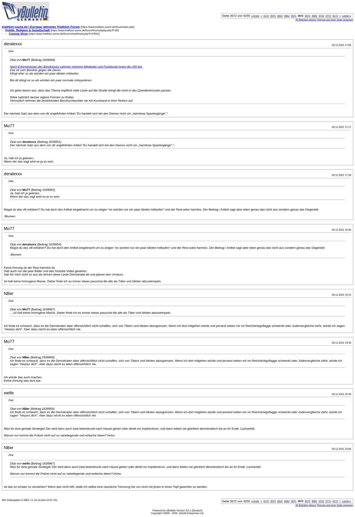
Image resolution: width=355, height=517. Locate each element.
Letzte (346, 15)
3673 (307, 15)
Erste (255, 15)
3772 (328, 15)
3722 (321, 15)
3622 (280, 15)
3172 (266, 15)
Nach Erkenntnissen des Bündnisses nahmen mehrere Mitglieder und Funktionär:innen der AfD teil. (76, 66)
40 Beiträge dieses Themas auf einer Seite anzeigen (324, 19)
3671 (293, 15)
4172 (335, 15)
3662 (287, 15)
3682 (314, 15)
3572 (273, 15)
